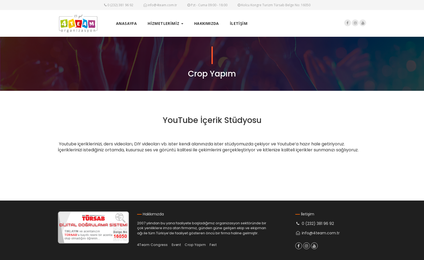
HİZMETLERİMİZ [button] (165, 23)
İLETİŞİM (238, 23)
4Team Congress (152, 244)
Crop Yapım (195, 244)
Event (176, 244)
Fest (213, 244)
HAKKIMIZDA (206, 23)
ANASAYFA (126, 23)
